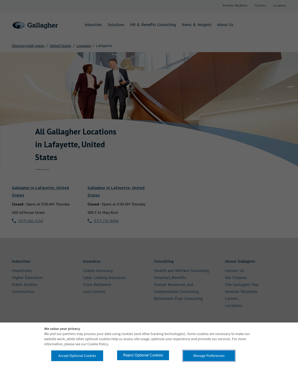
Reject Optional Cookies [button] (143, 355)
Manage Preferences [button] (209, 355)
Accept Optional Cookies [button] (77, 355)
